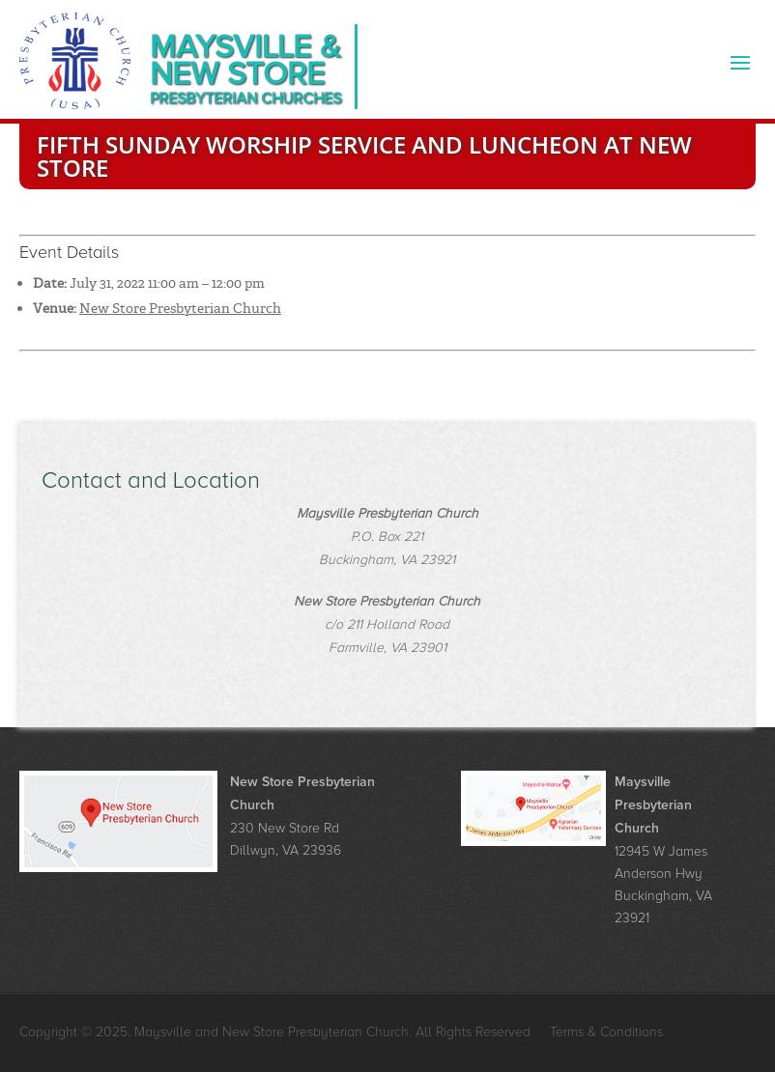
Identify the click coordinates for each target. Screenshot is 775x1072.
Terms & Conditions (606, 1032)
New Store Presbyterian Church (180, 308)
